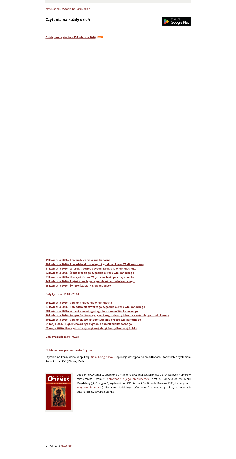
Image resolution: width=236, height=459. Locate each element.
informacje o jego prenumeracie (129, 379)
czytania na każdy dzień (75, 9)
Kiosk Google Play (101, 357)
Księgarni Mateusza (89, 387)
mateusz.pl (52, 9)
